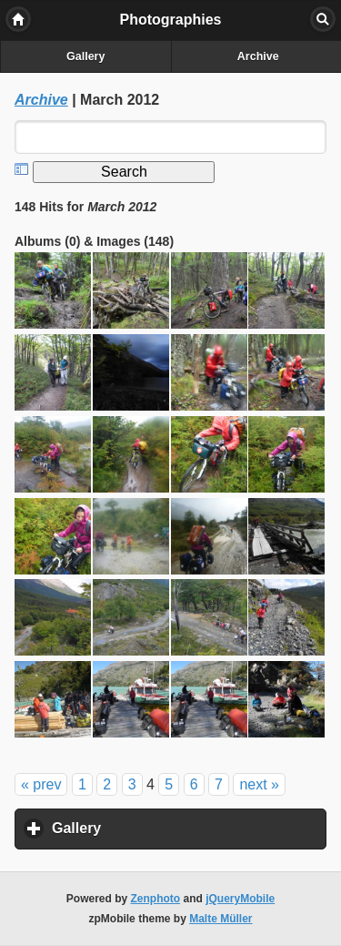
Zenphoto (156, 898)
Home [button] (18, 19)
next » (259, 784)
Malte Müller (220, 918)
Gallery (85, 56)
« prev (41, 784)
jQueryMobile (240, 898)
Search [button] (322, 19)
